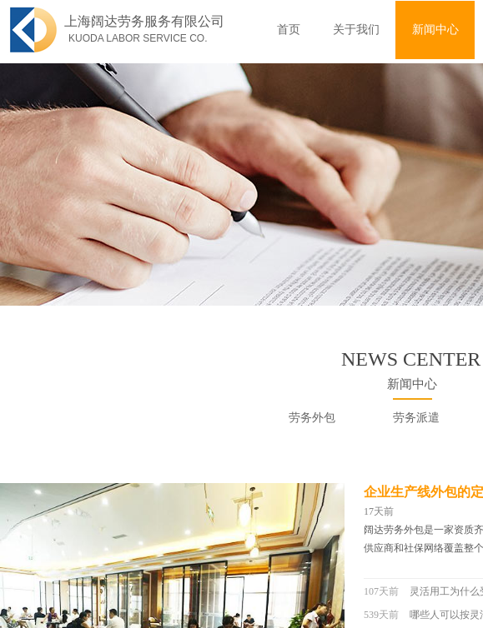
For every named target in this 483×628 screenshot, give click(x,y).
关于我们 (356, 29)
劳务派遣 (416, 417)
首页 (288, 29)
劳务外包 (312, 417)
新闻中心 (435, 29)
